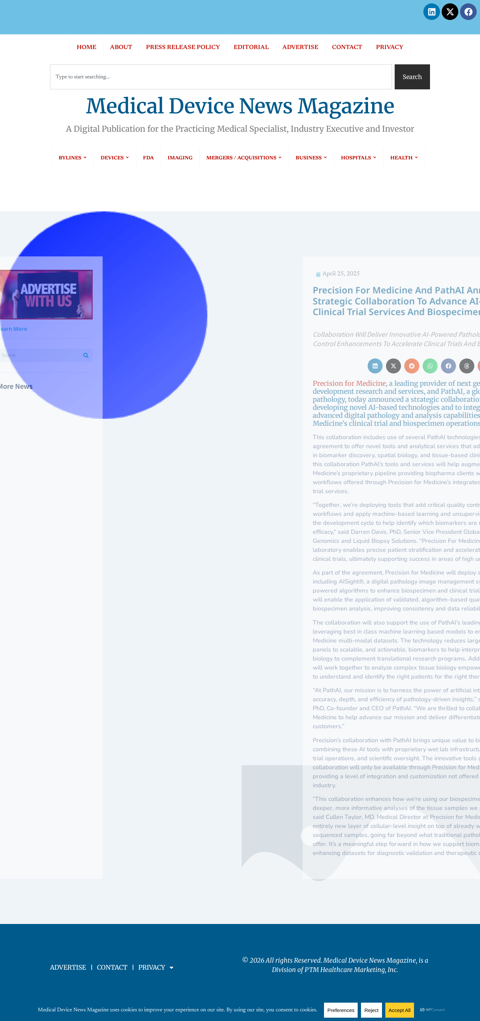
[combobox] (221, 76)
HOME (86, 48)
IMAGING (180, 158)
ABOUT (121, 48)
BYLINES (73, 158)
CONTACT (347, 48)
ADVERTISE (300, 48)
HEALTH (404, 158)
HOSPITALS (359, 158)
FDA (148, 158)
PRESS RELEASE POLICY (183, 48)
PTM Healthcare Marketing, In (349, 970)
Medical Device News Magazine (240, 106)
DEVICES (115, 158)
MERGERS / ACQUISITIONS (244, 158)
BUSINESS (311, 158)
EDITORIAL (251, 48)
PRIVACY (389, 48)
